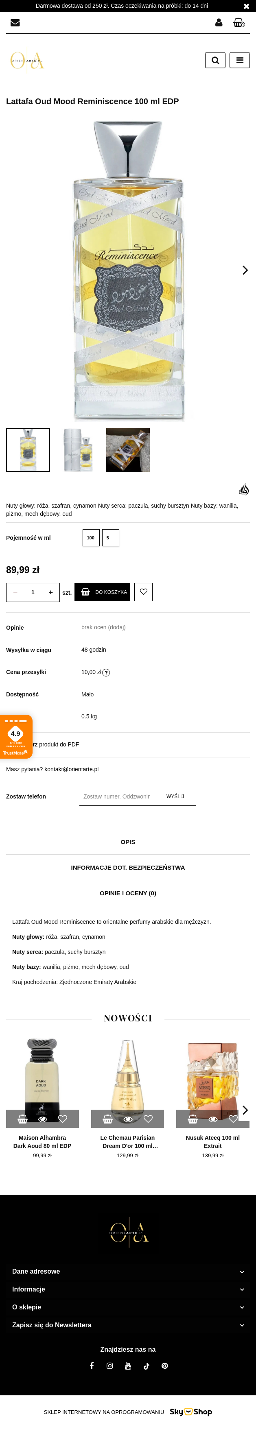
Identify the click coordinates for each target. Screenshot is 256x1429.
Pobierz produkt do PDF (42, 744)
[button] (239, 23)
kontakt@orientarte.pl (71, 769)
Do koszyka (104, 592)
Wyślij (175, 796)
